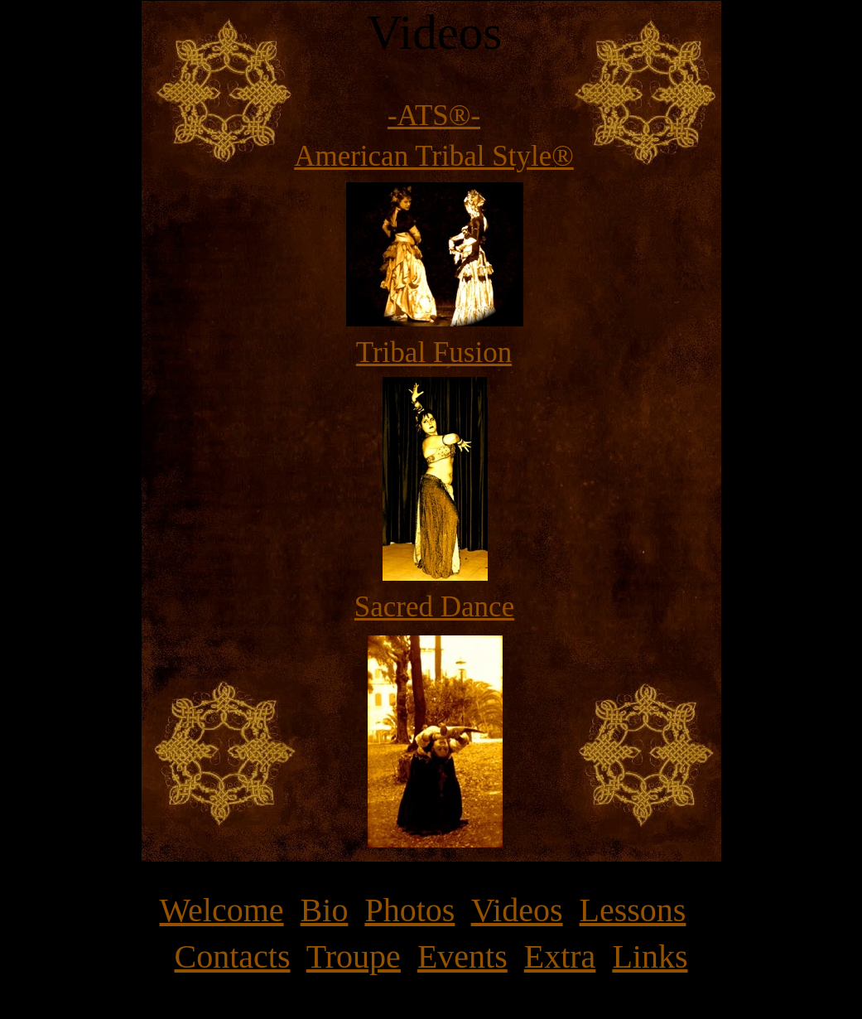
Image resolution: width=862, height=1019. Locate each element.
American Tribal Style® (434, 156)
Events (462, 956)
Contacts (233, 956)
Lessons (633, 910)
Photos (409, 910)
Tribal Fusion (434, 352)
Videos (517, 910)
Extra (560, 956)
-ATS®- (434, 115)
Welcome (222, 910)
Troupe (353, 956)
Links (649, 956)
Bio (325, 910)
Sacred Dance (434, 607)
